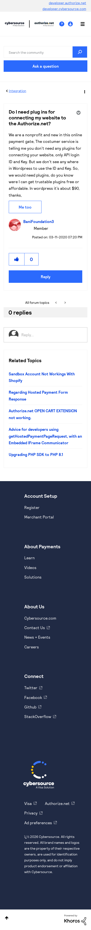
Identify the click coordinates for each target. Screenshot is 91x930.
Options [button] (84, 91)
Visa (28, 803)
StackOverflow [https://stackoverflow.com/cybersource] (37, 716)
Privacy (31, 813)
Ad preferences (38, 822)
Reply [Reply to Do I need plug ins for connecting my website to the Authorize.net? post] (45, 276)
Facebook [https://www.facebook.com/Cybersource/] (33, 697)
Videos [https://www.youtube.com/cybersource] (30, 567)
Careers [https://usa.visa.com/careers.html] (31, 647)
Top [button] (6, 918)
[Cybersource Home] (39, 775)
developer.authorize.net (67, 3)
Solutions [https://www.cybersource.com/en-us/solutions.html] (32, 577)
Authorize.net (57, 803)
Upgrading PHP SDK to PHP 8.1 (36, 454)
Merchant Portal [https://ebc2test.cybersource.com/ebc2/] (39, 517)
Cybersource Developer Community (14, 24)
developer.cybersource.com (64, 9)
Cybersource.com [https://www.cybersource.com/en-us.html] (40, 618)
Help (63, 24)
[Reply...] (51, 335)
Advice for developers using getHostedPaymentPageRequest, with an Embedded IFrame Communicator (45, 436)
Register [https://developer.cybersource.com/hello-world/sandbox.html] (32, 507)
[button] (17, 259)
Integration (17, 91)
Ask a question (46, 66)
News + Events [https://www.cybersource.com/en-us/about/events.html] (37, 637)
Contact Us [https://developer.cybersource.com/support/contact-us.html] (34, 627)
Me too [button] (25, 207)
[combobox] (45, 52)
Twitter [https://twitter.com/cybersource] (30, 687)
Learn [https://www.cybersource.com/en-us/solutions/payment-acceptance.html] (29, 557)
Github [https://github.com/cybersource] (30, 707)
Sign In (71, 24)
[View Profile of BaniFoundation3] (39, 221)
